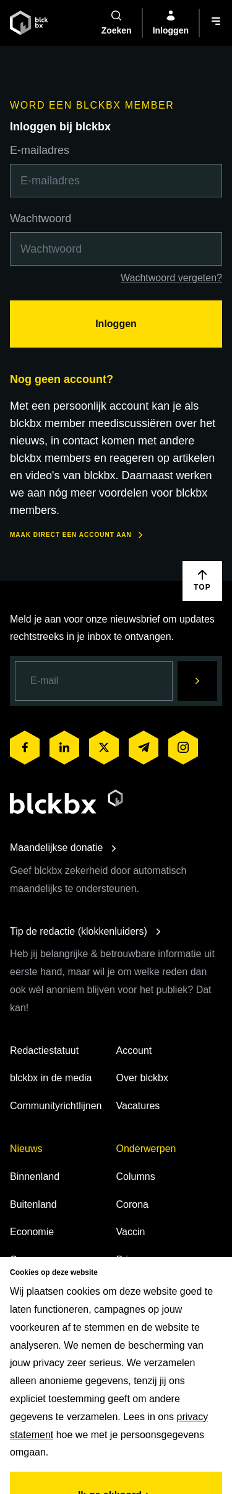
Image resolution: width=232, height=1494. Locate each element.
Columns (135, 1176)
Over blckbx (142, 1078)
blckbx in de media (51, 1078)
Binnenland (34, 1176)
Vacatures (138, 1105)
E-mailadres (39, 150)
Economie (32, 1231)
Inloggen (116, 323)
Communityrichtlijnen (56, 1105)
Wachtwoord (40, 218)
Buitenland (33, 1204)
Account (134, 1050)
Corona (132, 1204)
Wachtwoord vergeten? (171, 277)
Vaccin (130, 1231)
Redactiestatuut (44, 1050)
